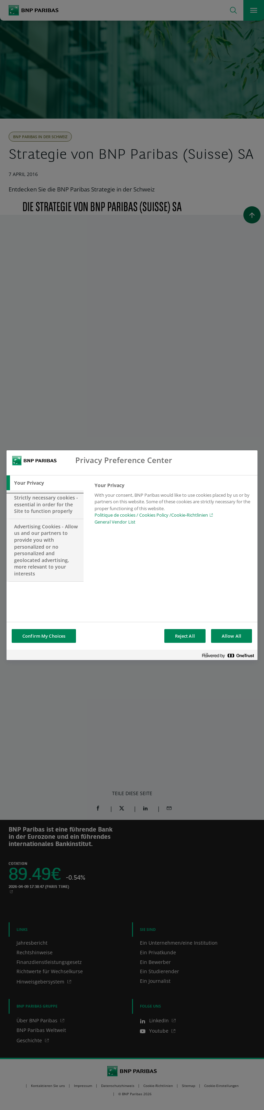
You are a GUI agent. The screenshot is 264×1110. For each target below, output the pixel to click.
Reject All (185, 636)
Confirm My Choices (43, 636)
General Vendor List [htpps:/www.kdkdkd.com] (115, 522)
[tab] (45, 483)
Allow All (231, 636)
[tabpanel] (173, 505)
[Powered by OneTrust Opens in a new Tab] (228, 655)
